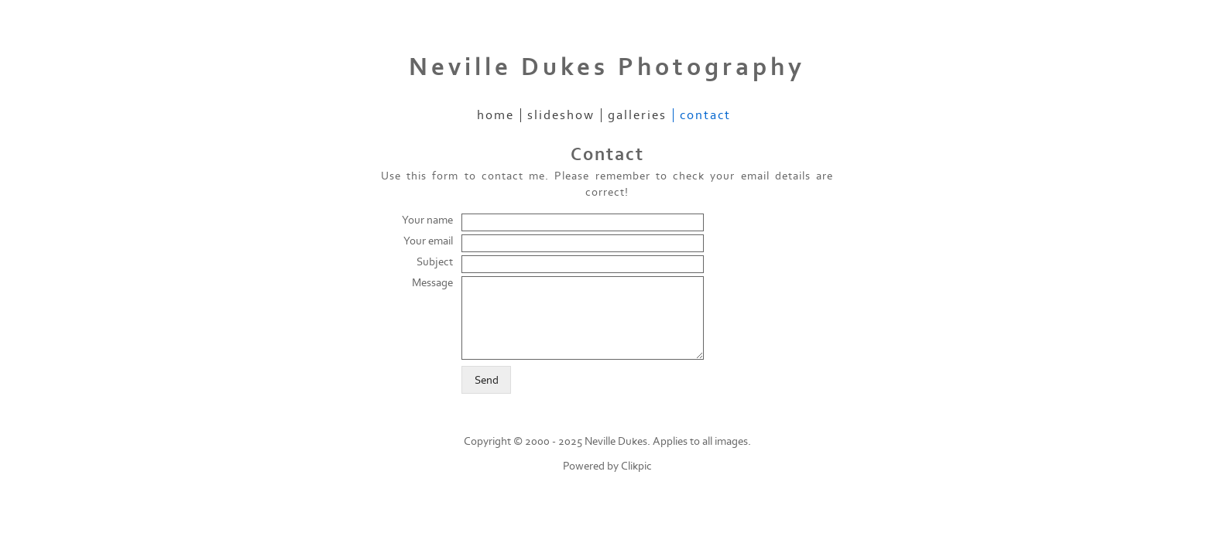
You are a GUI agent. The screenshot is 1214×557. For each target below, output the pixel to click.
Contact (705, 115)
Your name (427, 220)
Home (495, 115)
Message (432, 282)
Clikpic (636, 466)
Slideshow (561, 115)
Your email (428, 241)
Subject (435, 261)
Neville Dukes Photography (607, 67)
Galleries (637, 115)
